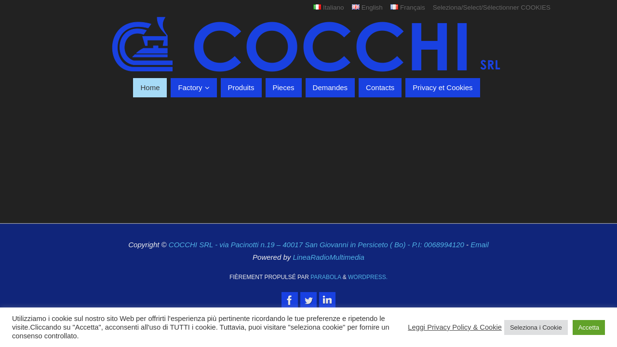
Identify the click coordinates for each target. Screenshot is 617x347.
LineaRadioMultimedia (328, 257)
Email (479, 244)
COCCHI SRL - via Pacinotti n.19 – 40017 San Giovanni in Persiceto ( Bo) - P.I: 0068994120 (317, 244)
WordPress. (368, 277)
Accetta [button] (588, 327)
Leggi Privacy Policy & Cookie (455, 327)
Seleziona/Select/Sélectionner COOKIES (491, 7)
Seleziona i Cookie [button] (536, 327)
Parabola (325, 277)
